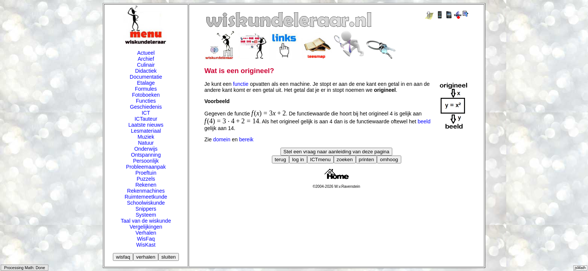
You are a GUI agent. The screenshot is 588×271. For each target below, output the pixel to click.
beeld (424, 121)
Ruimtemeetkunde (145, 197)
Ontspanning (145, 155)
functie (240, 84)
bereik (246, 139)
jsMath (580, 268)
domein (221, 139)
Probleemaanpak (146, 167)
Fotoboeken (146, 95)
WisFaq (145, 239)
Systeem (146, 215)
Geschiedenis (146, 107)
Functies (146, 101)
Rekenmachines (146, 191)
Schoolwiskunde (146, 203)
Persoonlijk (146, 161)
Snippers (145, 209)
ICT (146, 113)
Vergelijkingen (145, 227)
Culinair (145, 65)
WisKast (145, 245)
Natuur (146, 143)
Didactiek (146, 71)
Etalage (145, 83)
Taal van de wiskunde (146, 221)
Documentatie (146, 77)
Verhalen (145, 233)
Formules (146, 89)
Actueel (146, 53)
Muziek (146, 137)
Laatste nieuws (145, 125)
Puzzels (145, 179)
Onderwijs (146, 149)
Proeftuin (145, 173)
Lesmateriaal (146, 131)
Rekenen (145, 185)
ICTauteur (146, 119)
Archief (146, 59)
